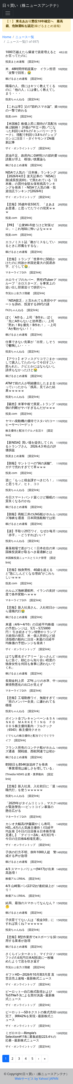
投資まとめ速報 (15, 61)
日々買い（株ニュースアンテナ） (31, 5)
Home (6, 37)
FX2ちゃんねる (14, 310)
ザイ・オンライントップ (20, 148)
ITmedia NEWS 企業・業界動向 (24, 774)
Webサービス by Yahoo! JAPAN (36, 1078)
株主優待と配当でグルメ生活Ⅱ (24, 430)
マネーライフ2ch (15, 272)
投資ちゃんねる (15, 99)
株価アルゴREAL (15, 878)
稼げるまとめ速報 (16, 78)
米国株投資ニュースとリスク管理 (25, 558)
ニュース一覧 (24, 37)
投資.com (11, 116)
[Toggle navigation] (7, 13)
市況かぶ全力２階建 (17, 293)
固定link (34, 61)
